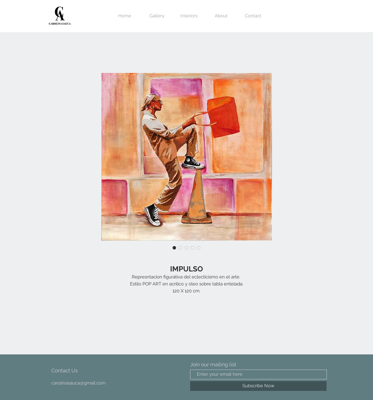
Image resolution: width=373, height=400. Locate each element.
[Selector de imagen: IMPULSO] (174, 248)
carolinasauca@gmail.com (78, 383)
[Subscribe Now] (258, 386)
